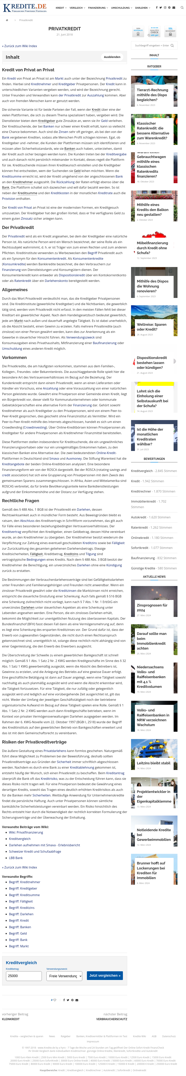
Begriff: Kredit (19, 920)
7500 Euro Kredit (96, 1057)
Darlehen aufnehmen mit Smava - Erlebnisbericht (44, 845)
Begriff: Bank (18, 940)
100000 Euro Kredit (85, 1064)
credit (6, 475)
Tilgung (91, 554)
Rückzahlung (65, 182)
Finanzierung (97, 8)
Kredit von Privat (20, 207)
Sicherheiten (42, 795)
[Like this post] (57, 1000)
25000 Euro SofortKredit (45, 1060)
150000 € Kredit (125, 1064)
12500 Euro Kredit (139, 1057)
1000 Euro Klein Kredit (27, 1057)
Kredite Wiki (139, 1036)
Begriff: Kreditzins (22, 908)
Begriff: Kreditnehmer (24, 882)
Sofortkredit (139, 548)
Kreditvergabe (116, 154)
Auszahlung (95, 95)
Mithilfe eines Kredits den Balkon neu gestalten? (152, 209)
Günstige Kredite (143, 568)
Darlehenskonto (56, 281)
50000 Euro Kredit (122, 1060)
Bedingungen (36, 559)
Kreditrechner (141, 491)
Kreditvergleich (20, 839)
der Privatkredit (70, 95)
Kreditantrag (115, 773)
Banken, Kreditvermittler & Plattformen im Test (101, 1036)
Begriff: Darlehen (21, 914)
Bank (5, 137)
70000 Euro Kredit (166, 1060)
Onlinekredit (140, 538)
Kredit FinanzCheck (153, 1047)
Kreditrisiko (49, 779)
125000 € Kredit (106, 1064)
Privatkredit (26, 20)
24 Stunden (98, 1047)
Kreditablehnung (82, 767)
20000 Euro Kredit (20, 1060)
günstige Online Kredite (99, 1051)
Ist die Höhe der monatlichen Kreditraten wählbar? (150, 436)
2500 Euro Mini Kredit (53, 1057)
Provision (8, 198)
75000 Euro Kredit (18, 1064)
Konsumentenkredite (88, 258)
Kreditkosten (60, 193)
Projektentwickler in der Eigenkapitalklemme (154, 796)
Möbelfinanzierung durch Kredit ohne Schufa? (152, 248)
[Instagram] (165, 8)
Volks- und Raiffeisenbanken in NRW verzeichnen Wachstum (153, 717)
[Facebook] (157, 8)
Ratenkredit (22, 281)
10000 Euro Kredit (118, 1057)
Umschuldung (120, 8)
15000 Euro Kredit (161, 1057)
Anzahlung (50, 388)
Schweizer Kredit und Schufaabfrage (35, 851)
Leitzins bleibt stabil (153, 763)
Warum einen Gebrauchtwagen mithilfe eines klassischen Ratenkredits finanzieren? (151, 164)
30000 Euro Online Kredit (74, 1060)
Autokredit (138, 517)
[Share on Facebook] (64, 1000)
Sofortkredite (133, 1051)
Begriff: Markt (19, 946)
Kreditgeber (66, 84)
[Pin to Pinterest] (72, 1000)
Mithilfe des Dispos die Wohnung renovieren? (152, 286)
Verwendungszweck (80, 337)
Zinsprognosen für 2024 (152, 607)
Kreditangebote (13, 464)
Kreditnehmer (41, 84)
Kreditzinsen (67, 591)
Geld (104, 121)
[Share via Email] (76, 1000)
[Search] (182, 8)
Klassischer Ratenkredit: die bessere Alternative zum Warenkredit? (153, 130)
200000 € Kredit (145, 1064)
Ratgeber (66, 1036)
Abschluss (27, 521)
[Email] (173, 8)
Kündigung (114, 565)
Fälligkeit (118, 543)
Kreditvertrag (11, 532)
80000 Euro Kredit (40, 1064)
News (52, 1036)
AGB (154, 1036)
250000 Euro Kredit (166, 1064)
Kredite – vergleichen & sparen (26, 1036)
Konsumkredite (14, 264)
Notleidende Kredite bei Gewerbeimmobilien (154, 835)
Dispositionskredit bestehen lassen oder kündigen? (152, 362)
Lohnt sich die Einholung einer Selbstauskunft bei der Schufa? (152, 398)
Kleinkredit (119, 1051)
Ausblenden (112, 57)
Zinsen (63, 132)
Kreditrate (105, 193)
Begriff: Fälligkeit (21, 901)
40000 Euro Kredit (100, 1060)
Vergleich (76, 8)
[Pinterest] (169, 8)
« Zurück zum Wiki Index (19, 46)
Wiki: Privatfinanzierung (26, 832)
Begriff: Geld (18, 933)
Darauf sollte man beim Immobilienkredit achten (151, 641)
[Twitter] (160, 8)
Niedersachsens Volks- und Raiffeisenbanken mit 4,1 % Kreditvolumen (151, 677)
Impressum (93, 1041)
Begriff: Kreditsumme (24, 895)
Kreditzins (90, 543)
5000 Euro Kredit (76, 1057)
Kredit (60, 8)
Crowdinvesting (35, 427)
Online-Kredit (106, 453)
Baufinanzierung (105, 343)
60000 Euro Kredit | (145, 1060)
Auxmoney (74, 458)
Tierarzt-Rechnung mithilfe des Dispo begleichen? (152, 95)
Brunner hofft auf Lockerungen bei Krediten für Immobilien (151, 870)
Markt (59, 78)
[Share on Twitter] (68, 1000)
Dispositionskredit (72, 275)
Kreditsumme (12, 176)
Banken (48, 126)
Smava (54, 458)
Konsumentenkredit (52, 258)
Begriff (92, 253)
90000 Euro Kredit (62, 1064)
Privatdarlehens (55, 751)
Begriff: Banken (20, 927)
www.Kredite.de (46, 1047)
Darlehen (141, 8)
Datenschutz (169, 1036)
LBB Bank (16, 858)
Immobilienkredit (143, 501)
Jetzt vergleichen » (105, 975)
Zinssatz (27, 218)
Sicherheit (64, 762)
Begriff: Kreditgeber (23, 888)
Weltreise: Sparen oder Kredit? (151, 326)
